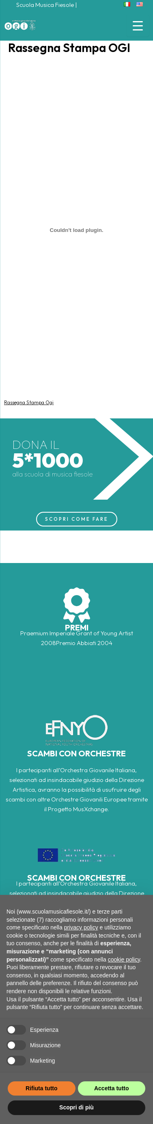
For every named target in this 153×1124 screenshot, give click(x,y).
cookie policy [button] (124, 959)
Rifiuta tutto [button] (42, 1088)
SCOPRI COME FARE (76, 519)
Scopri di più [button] (76, 1107)
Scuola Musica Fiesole (45, 5)
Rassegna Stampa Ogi (29, 402)
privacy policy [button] (81, 927)
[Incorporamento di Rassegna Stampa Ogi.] (76, 230)
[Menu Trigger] (138, 25)
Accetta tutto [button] (111, 1088)
